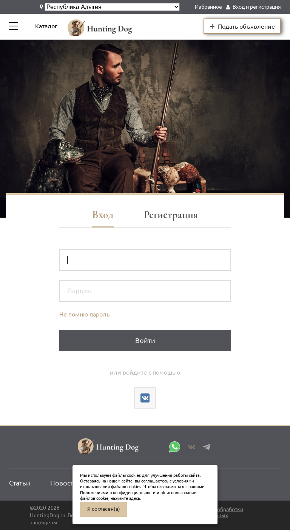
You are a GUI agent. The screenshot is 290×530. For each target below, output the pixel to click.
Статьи (19, 483)
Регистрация (171, 214)
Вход (103, 214)
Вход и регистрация (257, 7)
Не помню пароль (84, 314)
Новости (63, 483)
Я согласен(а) (103, 509)
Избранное (208, 7)
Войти (145, 340)
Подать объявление (242, 26)
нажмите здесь (125, 498)
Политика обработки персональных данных (217, 515)
